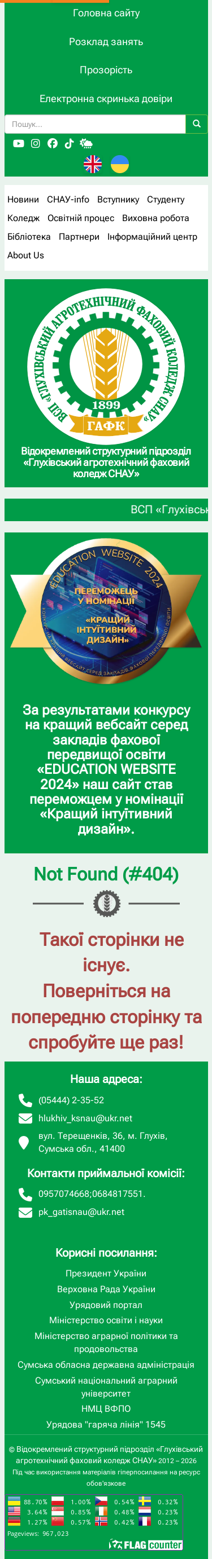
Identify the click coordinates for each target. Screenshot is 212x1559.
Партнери (79, 236)
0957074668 (63, 1193)
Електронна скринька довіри (106, 98)
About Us (25, 255)
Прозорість (106, 70)
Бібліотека (29, 236)
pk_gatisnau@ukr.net (81, 1211)
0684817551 (117, 1193)
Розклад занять (106, 41)
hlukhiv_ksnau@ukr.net (85, 1118)
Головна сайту (106, 13)
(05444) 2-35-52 (71, 1100)
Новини (23, 199)
